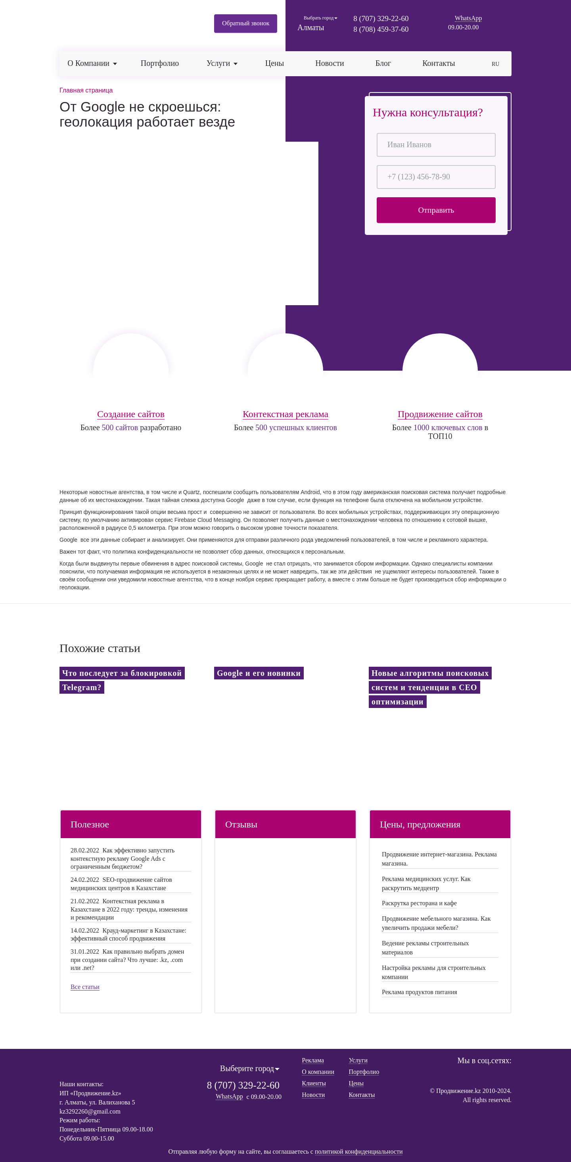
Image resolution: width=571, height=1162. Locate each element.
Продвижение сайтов (440, 413)
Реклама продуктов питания (419, 991)
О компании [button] (92, 63)
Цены (274, 63)
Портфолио (160, 63)
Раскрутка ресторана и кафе (419, 902)
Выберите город (250, 1068)
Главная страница (86, 90)
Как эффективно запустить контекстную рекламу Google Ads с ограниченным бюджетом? (122, 857)
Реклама (313, 1059)
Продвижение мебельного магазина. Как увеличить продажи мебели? (436, 922)
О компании (318, 1071)
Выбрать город (320, 18)
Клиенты (314, 1082)
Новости (329, 63)
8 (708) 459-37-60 (380, 29)
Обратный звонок (245, 23)
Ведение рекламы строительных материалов (425, 947)
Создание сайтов (131, 413)
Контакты (438, 63)
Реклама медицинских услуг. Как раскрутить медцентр (426, 883)
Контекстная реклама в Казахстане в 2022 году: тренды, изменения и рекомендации (129, 908)
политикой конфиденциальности (359, 1151)
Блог (383, 63)
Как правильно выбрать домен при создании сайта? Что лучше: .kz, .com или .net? (127, 959)
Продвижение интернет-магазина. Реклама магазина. (439, 858)
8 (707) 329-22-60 (380, 18)
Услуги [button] (222, 63)
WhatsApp (468, 18)
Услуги (358, 1059)
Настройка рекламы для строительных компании (434, 971)
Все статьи (85, 986)
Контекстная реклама (285, 413)
